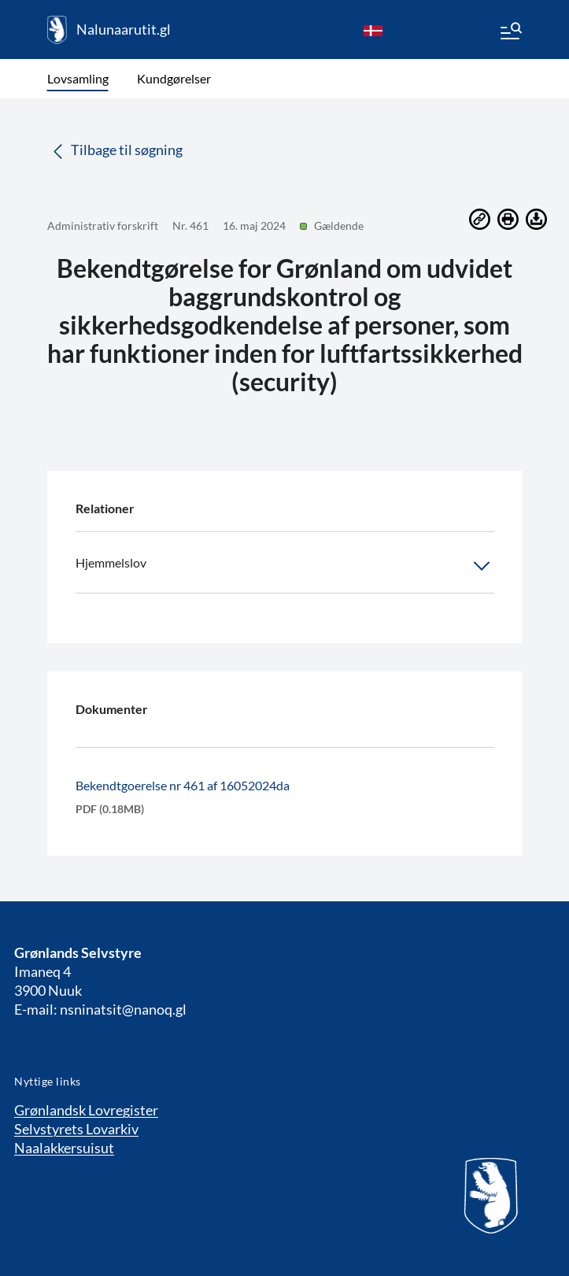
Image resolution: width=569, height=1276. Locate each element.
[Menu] (510, 33)
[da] (373, 30)
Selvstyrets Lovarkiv (76, 1128)
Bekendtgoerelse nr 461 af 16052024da (183, 785)
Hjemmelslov (285, 566)
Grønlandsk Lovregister (86, 1110)
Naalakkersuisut (64, 1147)
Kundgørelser (174, 78)
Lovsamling (78, 78)
